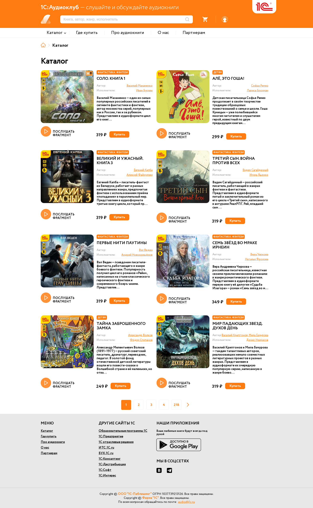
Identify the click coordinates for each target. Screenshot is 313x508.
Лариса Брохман (257, 90)
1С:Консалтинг (110, 459)
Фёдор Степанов (141, 340)
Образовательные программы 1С (123, 431)
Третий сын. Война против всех (233, 161)
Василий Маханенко (140, 86)
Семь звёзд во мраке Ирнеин (234, 245)
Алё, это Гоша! (228, 79)
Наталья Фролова (256, 259)
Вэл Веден (146, 250)
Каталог (47, 431)
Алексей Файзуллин (140, 175)
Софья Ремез (259, 86)
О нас (45, 447)
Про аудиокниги (53, 442)
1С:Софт (105, 470)
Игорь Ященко (259, 175)
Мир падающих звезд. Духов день (237, 326)
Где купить (48, 436)
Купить (119, 134)
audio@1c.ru (186, 502)
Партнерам (49, 453)
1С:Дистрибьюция (112, 464)
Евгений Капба (143, 170)
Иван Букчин (144, 90)
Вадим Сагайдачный (255, 170)
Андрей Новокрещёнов (137, 254)
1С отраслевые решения (116, 442)
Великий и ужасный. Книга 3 (120, 161)
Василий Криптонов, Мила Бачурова (245, 335)
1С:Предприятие (111, 436)
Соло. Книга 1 (111, 79)
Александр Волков (140, 335)
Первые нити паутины (122, 243)
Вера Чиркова (259, 254)
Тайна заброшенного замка (121, 326)
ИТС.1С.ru (106, 447)
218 (176, 404)
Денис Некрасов (257, 340)
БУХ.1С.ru (106, 453)
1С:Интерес (107, 475)
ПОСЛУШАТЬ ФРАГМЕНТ (57, 131)
